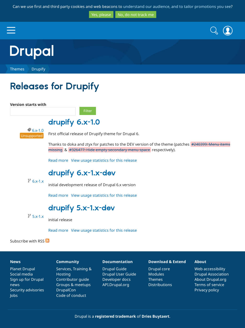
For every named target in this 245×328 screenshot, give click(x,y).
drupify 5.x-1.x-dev (81, 208)
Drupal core (159, 268)
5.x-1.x (38, 216)
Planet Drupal (22, 268)
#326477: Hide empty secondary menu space (109, 149)
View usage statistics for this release (104, 160)
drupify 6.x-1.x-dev (82, 173)
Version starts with (28, 104)
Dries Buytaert (155, 316)
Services (63, 268)
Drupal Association (212, 274)
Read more (58, 160)
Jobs (14, 295)
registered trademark (115, 316)
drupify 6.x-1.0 (74, 122)
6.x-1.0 (38, 130)
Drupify (38, 69)
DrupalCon (66, 290)
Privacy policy (207, 290)
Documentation (117, 261)
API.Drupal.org (115, 284)
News (15, 261)
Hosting (63, 274)
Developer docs (116, 279)
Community (67, 261)
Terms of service (209, 284)
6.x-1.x (38, 181)
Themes (17, 69)
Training (80, 268)
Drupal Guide (114, 268)
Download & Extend (167, 261)
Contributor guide (72, 279)
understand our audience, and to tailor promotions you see (177, 6)
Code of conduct (71, 295)
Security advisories (27, 290)
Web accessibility (210, 268)
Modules (156, 274)
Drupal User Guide (119, 274)
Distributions (160, 284)
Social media (21, 274)
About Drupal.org (210, 279)
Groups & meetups (73, 284)
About (200, 261)
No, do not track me (136, 14)
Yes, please (101, 14)
